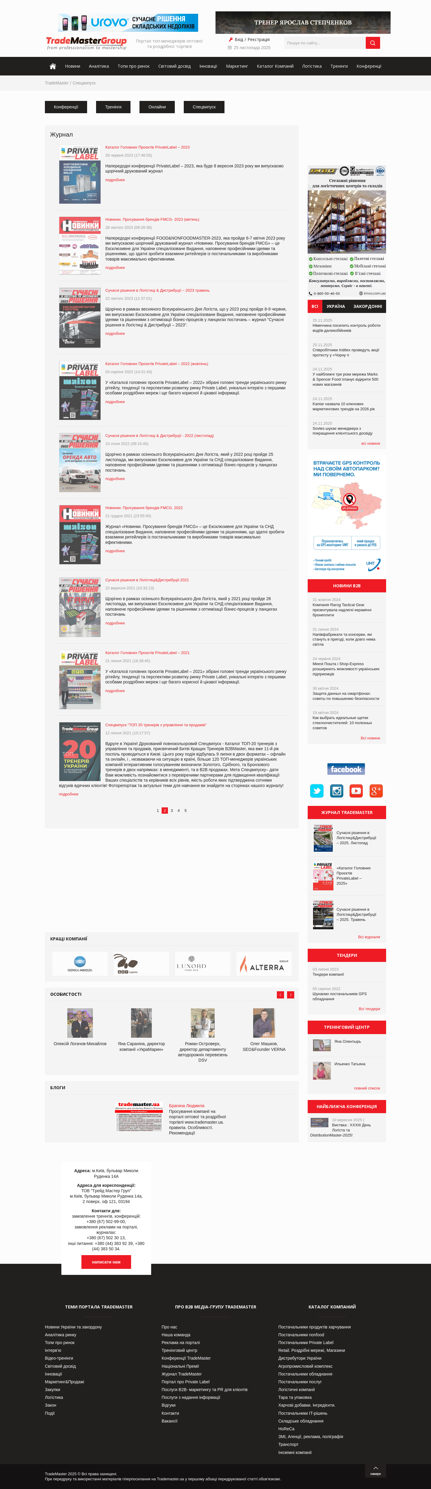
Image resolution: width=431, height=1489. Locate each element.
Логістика (312, 66)
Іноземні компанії (295, 1452)
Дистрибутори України (299, 1358)
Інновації (208, 66)
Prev (280, 994)
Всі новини (370, 738)
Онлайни (157, 107)
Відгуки (169, 1405)
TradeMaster (57, 83)
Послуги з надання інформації (191, 1397)
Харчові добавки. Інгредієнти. (307, 1405)
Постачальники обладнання (305, 1374)
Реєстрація (259, 39)
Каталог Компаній (275, 66)
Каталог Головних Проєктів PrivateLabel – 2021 (147, 652)
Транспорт (288, 1444)
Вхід (239, 39)
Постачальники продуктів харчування (314, 1327)
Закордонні (367, 306)
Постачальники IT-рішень (302, 1413)
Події (50, 1413)
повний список (367, 1088)
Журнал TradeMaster (182, 1374)
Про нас (169, 1327)
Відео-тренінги (59, 1358)
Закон (50, 1405)
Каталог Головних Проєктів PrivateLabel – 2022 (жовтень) (156, 363)
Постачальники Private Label (305, 1342)
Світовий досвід (174, 66)
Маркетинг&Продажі (64, 1381)
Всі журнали (369, 937)
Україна (336, 306)
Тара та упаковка (295, 1397)
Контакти (170, 1413)
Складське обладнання (301, 1421)
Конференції (369, 66)
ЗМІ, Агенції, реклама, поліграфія (310, 1436)
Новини (72, 66)
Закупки (52, 1389)
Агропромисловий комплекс (305, 1366)
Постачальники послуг (300, 1381)
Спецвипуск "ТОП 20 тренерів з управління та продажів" (156, 725)
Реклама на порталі (181, 1342)
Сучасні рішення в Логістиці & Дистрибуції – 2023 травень (157, 290)
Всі (315, 306)
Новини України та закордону (73, 1327)
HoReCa (286, 1428)
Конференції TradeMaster (186, 1358)
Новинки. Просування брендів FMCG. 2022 (144, 508)
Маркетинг (237, 66)
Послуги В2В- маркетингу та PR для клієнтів (205, 1389)
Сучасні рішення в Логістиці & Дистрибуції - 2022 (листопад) (159, 435)
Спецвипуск (84, 83)
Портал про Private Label (186, 1381)
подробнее (115, 180)
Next (290, 994)
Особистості (65, 994)
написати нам (106, 1262)
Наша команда (176, 1334)
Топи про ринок (134, 66)
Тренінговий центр (179, 1350)
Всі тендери (369, 1009)
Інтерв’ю (53, 1350)
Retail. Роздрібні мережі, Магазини (311, 1350)
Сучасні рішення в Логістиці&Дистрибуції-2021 (147, 580)
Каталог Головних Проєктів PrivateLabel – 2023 (147, 147)
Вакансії (169, 1421)
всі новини (370, 443)
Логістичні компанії (296, 1389)
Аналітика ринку (60, 1334)
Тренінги (339, 66)
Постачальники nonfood (301, 1334)
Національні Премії (180, 1366)
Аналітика (99, 66)
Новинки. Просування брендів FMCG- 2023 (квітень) (152, 219)
